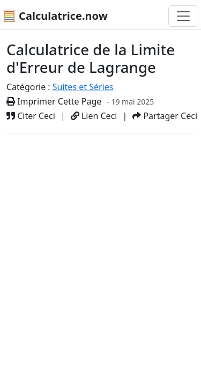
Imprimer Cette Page (53, 101)
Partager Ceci (164, 116)
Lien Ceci (94, 116)
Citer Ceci (30, 116)
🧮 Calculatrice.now (55, 16)
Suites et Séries (83, 87)
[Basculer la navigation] (183, 16)
